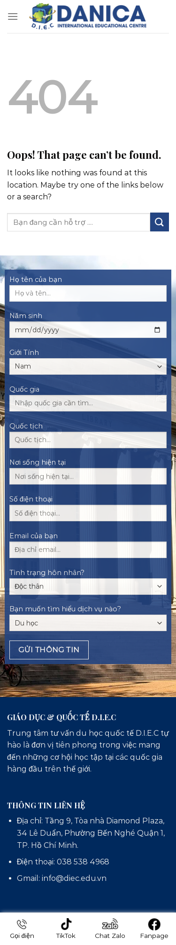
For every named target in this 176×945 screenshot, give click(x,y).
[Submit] (159, 222)
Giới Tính (88, 361)
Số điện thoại (88, 511)
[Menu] (12, 16)
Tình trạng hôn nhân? (88, 581)
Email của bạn (88, 548)
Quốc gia (88, 401)
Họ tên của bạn (88, 291)
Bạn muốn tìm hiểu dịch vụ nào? (88, 618)
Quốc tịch (88, 438)
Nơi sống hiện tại (88, 474)
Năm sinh (88, 328)
